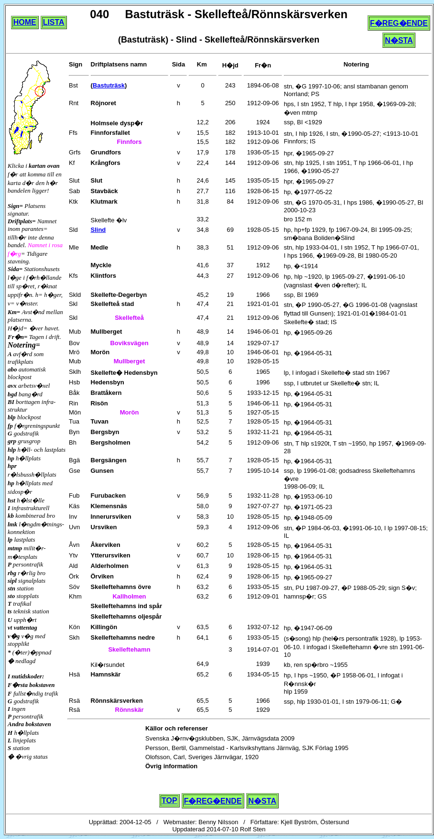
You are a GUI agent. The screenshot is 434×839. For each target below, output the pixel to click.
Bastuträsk (109, 85)
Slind (98, 229)
